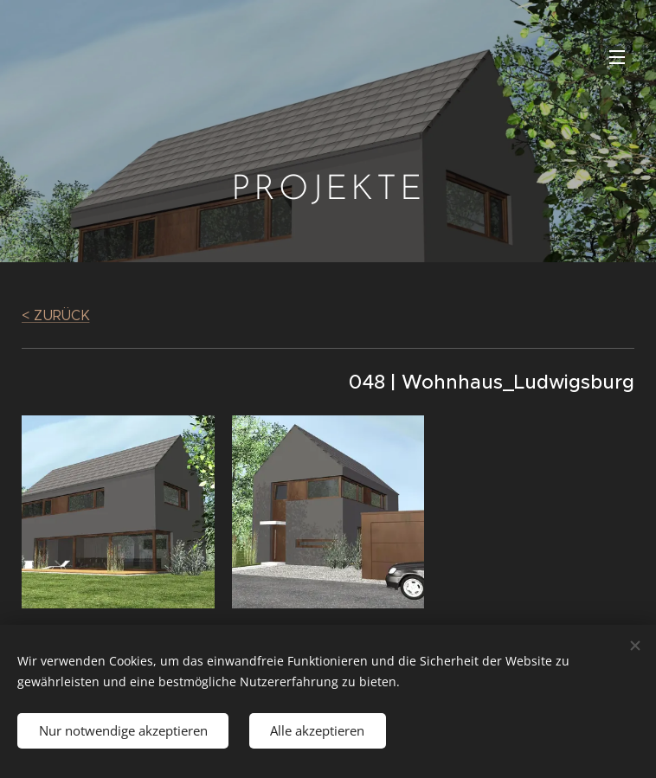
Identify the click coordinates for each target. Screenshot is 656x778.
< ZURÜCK (55, 315)
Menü (617, 57)
